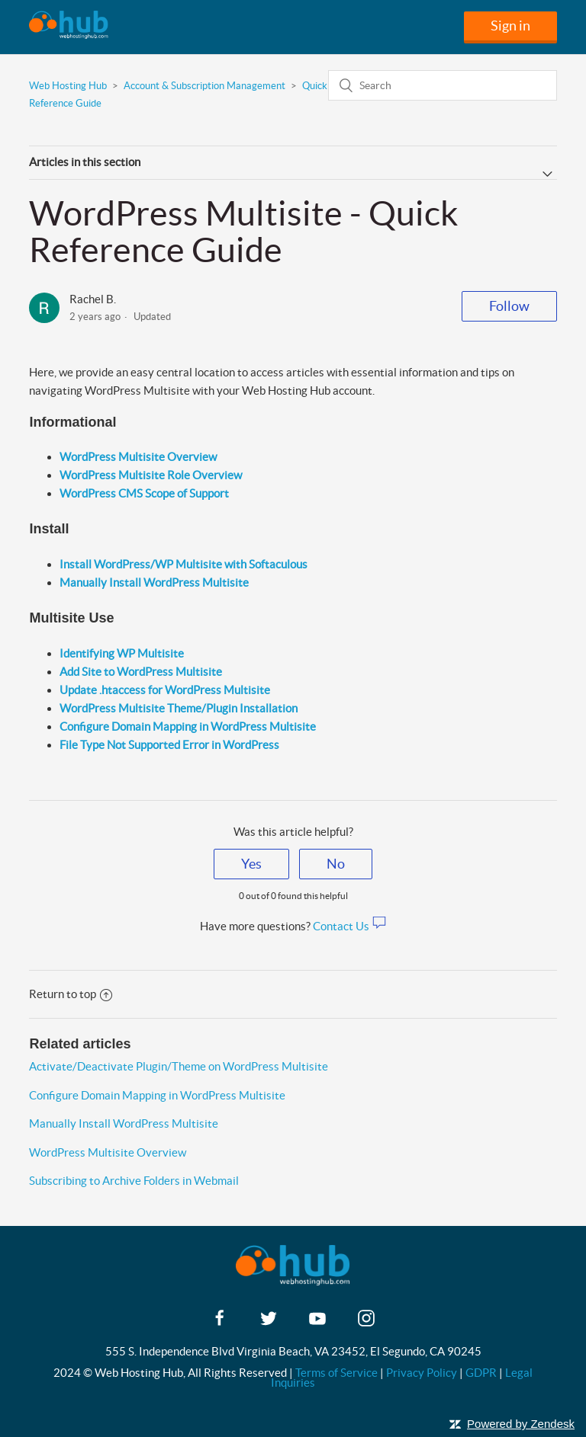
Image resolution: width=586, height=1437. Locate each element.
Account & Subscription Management (204, 85)
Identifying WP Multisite (122, 653)
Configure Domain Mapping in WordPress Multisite (188, 726)
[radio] (251, 864)
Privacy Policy (421, 1372)
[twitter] (268, 1323)
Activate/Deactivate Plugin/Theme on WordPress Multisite (178, 1066)
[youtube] (317, 1323)
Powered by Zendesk (521, 1423)
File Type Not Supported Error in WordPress (169, 744)
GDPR (481, 1372)
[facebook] (219, 1323)
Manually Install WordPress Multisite (123, 1123)
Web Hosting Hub (68, 85)
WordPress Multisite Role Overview (151, 475)
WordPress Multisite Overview (138, 456)
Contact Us (350, 926)
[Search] (442, 85)
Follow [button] (509, 306)
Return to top (70, 993)
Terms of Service (336, 1372)
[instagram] (366, 1323)
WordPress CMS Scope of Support (144, 493)
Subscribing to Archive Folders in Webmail (134, 1180)
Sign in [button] (510, 26)
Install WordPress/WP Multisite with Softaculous (183, 564)
